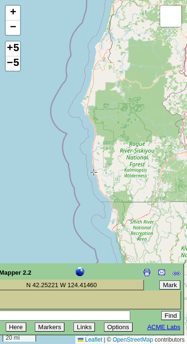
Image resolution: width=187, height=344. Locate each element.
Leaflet (90, 339)
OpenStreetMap (133, 339)
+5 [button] (13, 49)
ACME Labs (163, 327)
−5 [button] (13, 63)
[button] (13, 13)
